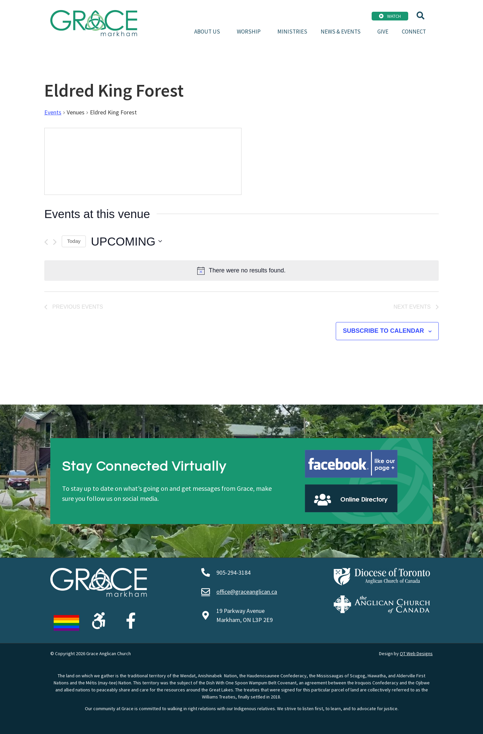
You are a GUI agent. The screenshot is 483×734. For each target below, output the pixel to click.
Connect (414, 31)
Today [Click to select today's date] (73, 241)
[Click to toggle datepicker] (126, 241)
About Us (208, 31)
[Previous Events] (46, 242)
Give (382, 31)
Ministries (292, 31)
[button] (420, 15)
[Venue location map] (143, 161)
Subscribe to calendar (383, 330)
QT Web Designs (416, 653)
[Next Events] (55, 242)
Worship (250, 31)
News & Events (342, 31)
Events (52, 112)
